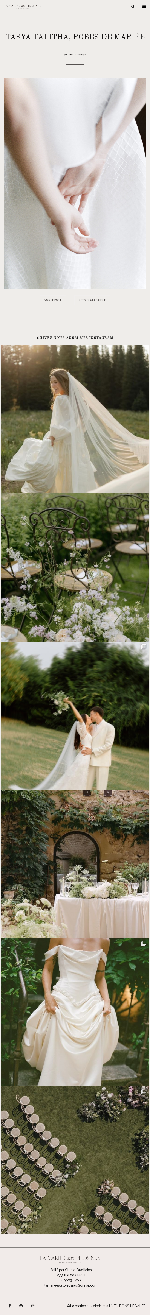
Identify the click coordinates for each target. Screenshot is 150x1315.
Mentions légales (128, 1306)
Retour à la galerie (92, 300)
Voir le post (52, 300)
